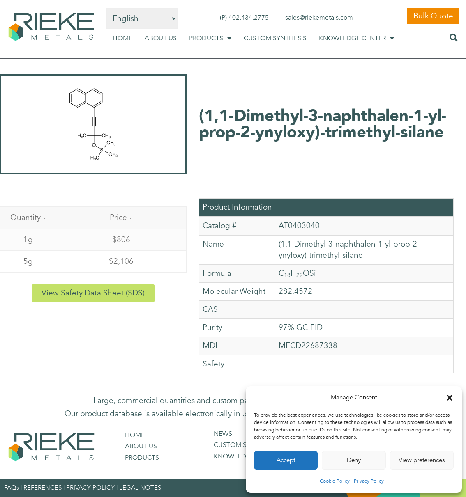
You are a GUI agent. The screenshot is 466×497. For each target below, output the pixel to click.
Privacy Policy (369, 481)
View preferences (422, 460)
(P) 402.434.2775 (244, 17)
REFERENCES (42, 487)
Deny (354, 460)
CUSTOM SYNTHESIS (275, 38)
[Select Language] (142, 18)
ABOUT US (161, 38)
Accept (286, 460)
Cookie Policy (335, 481)
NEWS (223, 433)
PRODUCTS (210, 38)
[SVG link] (51, 27)
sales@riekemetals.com (319, 17)
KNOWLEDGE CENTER (356, 38)
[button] (449, 398)
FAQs (11, 487)
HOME (122, 38)
